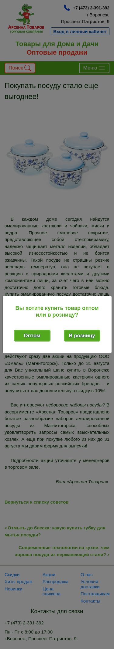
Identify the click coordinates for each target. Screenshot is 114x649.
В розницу (82, 335)
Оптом (32, 335)
